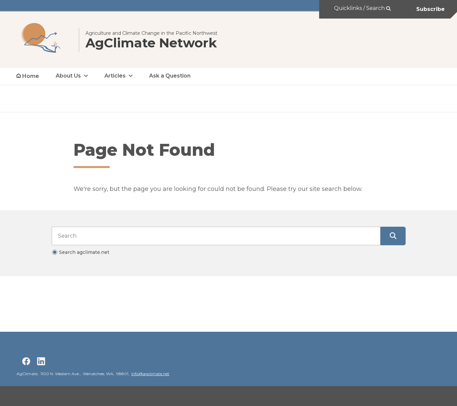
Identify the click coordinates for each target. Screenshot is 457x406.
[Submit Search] (393, 236)
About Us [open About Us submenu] (68, 76)
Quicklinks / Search (360, 8)
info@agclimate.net (150, 373)
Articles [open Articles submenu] (115, 76)
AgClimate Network (151, 43)
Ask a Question (170, 76)
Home (30, 76)
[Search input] (216, 236)
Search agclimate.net (84, 252)
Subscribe (430, 9)
